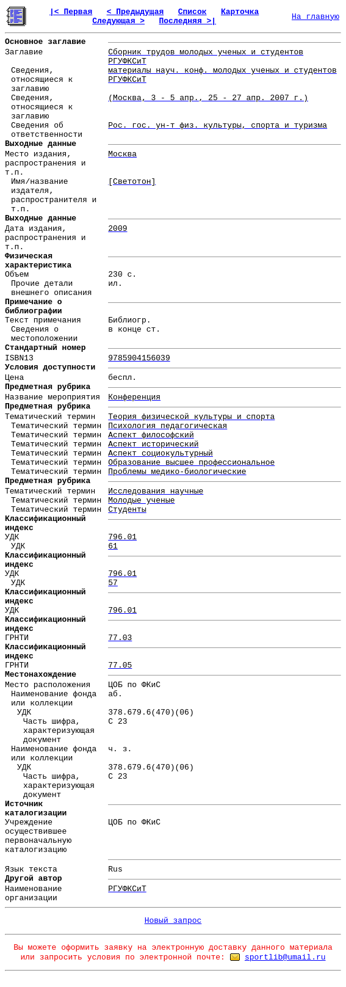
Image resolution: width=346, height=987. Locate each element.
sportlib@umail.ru (285, 957)
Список (192, 11)
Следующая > (118, 21)
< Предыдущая (135, 11)
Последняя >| (187, 21)
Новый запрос (173, 920)
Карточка (240, 11)
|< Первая (70, 11)
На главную (315, 16)
